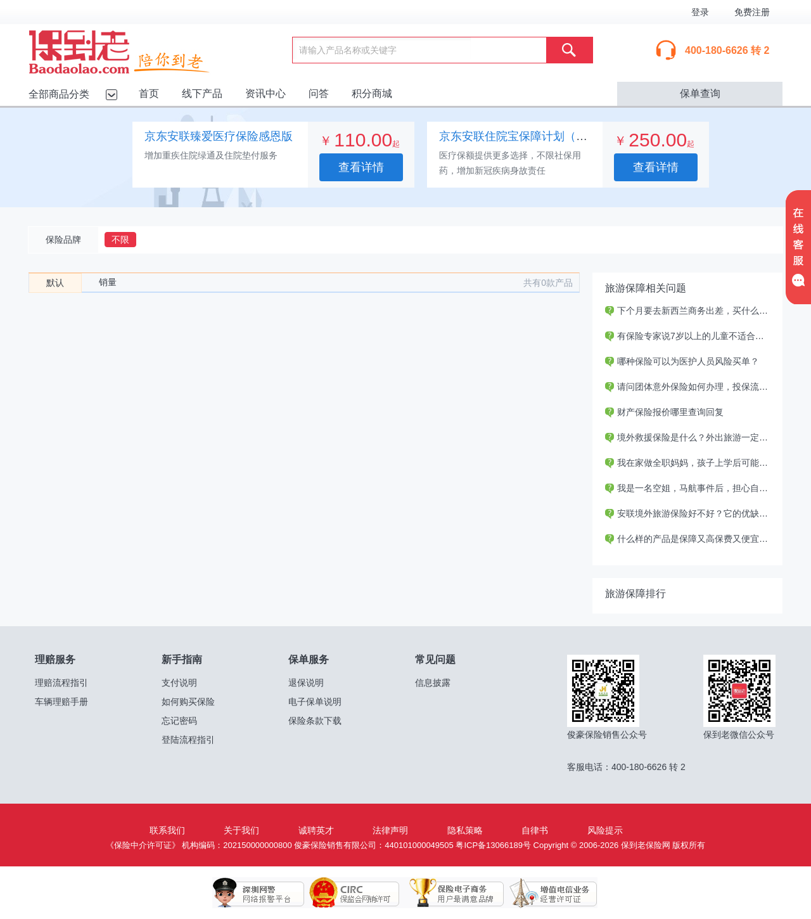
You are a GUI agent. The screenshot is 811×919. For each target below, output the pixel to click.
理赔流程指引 (61, 683)
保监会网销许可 (353, 893)
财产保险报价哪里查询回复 (664, 412)
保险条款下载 (315, 721)
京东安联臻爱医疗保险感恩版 (218, 136)
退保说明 (306, 683)
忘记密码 (179, 721)
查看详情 (361, 167)
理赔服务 (55, 659)
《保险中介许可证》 (143, 845)
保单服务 (308, 659)
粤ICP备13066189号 (493, 845)
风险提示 (605, 830)
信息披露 (432, 683)
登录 (700, 12)
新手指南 (182, 659)
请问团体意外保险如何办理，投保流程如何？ (700, 387)
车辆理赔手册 (61, 702)
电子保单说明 (315, 702)
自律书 (534, 830)
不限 (120, 240)
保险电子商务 (448, 893)
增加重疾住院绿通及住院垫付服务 (211, 155)
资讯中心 (265, 93)
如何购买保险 (188, 702)
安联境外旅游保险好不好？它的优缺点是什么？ (704, 513)
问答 (319, 93)
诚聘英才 (316, 830)
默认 (55, 283)
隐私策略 (465, 830)
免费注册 (752, 12)
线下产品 (202, 93)
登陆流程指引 (188, 740)
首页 (149, 93)
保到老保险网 (135, 49)
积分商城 (372, 93)
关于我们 (241, 830)
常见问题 (435, 659)
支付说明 (179, 683)
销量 (108, 282)
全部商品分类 (59, 94)
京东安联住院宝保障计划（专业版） (530, 136)
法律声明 (390, 830)
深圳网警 (258, 893)
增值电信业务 (543, 893)
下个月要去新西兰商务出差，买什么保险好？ (700, 310)
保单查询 (700, 93)
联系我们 (167, 830)
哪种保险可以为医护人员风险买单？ (682, 361)
